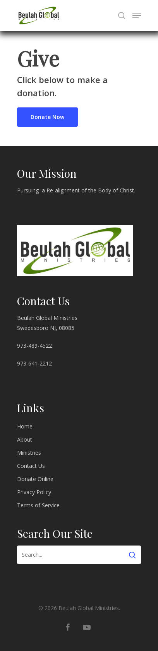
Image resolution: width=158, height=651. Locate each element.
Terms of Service (38, 505)
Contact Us (31, 465)
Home (25, 426)
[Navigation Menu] (136, 15)
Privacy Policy (34, 492)
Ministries (29, 452)
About (24, 439)
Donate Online (35, 479)
